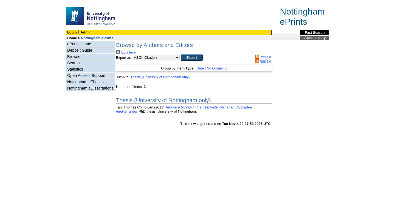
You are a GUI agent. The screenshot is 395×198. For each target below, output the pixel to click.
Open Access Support (86, 75)
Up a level (126, 52)
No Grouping (217, 68)
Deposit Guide (79, 50)
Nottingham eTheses (85, 82)
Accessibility (315, 38)
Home (72, 38)
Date (200, 68)
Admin (86, 32)
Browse (73, 56)
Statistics (75, 69)
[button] (192, 57)
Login (72, 32)
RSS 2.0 (262, 61)
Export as (123, 57)
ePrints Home (79, 44)
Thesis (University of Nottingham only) (160, 77)
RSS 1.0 (262, 57)
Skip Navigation (75, 3)
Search (73, 63)
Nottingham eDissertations (90, 88)
